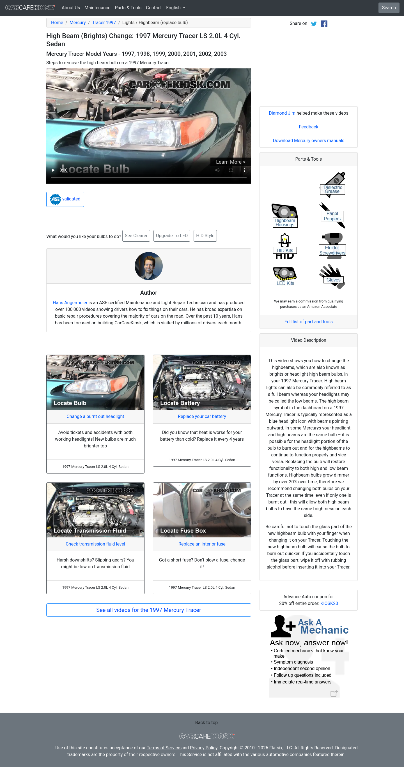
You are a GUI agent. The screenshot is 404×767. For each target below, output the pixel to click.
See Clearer (136, 235)
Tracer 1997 (104, 22)
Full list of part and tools (308, 321)
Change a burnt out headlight (95, 416)
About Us (71, 7)
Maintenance (97, 7)
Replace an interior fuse (202, 544)
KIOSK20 (329, 603)
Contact (154, 7)
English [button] (174, 7)
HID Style (205, 235)
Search (389, 7)
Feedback (308, 127)
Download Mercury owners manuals (309, 140)
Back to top (206, 722)
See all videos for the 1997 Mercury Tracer (148, 610)
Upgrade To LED (172, 235)
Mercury (78, 22)
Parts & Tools (128, 7)
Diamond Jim (282, 113)
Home (57, 22)
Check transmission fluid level (95, 544)
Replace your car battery (202, 416)
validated (65, 199)
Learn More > (230, 162)
